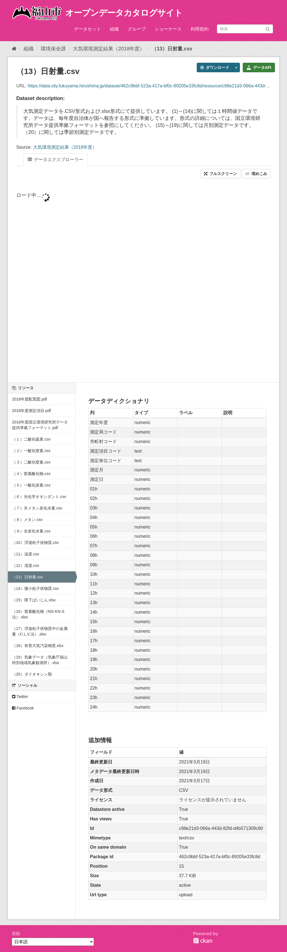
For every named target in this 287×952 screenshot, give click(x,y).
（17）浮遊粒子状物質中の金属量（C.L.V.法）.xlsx (40, 631)
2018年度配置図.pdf (29, 399)
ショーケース (168, 29)
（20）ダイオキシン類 (32, 674)
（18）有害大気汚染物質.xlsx (38, 645)
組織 (114, 29)
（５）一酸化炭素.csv (31, 485)
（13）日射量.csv (172, 49)
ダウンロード (214, 67)
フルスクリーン (220, 173)
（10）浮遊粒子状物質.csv (35, 542)
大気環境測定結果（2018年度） (109, 49)
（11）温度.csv (25, 554)
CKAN (202, 941)
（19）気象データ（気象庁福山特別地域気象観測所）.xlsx (40, 660)
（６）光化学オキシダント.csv (39, 496)
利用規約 (200, 29)
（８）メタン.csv (27, 519)
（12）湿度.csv (25, 565)
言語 (16, 933)
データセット (87, 29)
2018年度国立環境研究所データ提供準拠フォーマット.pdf (40, 425)
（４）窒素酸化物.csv (31, 473)
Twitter (20, 696)
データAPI (258, 67)
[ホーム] (14, 49)
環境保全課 (53, 49)
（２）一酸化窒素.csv (31, 450)
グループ (137, 29)
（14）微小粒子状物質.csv (35, 588)
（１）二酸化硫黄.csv (31, 439)
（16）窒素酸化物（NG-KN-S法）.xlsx (38, 614)
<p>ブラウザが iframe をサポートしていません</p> (143, 281)
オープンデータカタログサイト (123, 12)
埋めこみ (256, 173)
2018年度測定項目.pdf (31, 410)
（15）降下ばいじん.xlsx (34, 600)
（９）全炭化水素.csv (31, 531)
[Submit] (267, 28)
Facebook (23, 708)
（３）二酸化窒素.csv (31, 462)
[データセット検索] (245, 28)
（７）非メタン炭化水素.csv (37, 508)
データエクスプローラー (55, 159)
